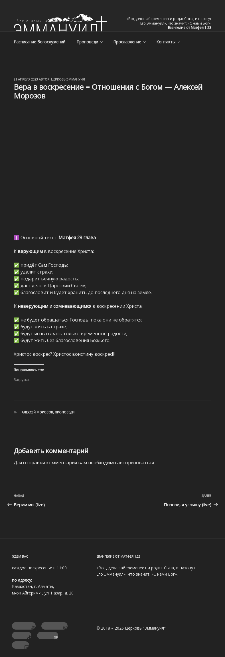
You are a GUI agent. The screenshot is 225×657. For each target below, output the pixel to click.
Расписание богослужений (39, 42)
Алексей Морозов (37, 412)
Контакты (168, 42)
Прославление (130, 42)
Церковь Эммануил (68, 79)
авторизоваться (135, 462)
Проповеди (90, 42)
